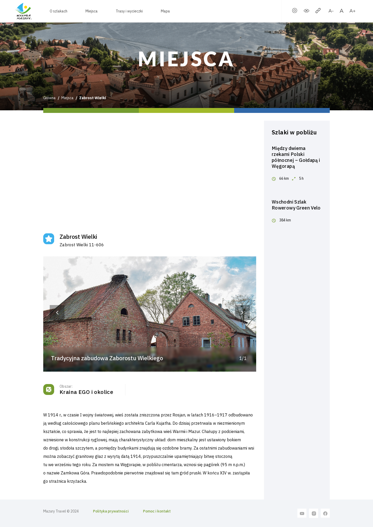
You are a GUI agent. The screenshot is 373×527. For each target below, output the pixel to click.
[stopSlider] (295, 11)
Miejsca (91, 11)
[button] (57, 312)
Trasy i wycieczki (129, 11)
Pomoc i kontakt (157, 511)
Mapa (165, 11)
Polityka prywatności (111, 511)
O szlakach (58, 11)
